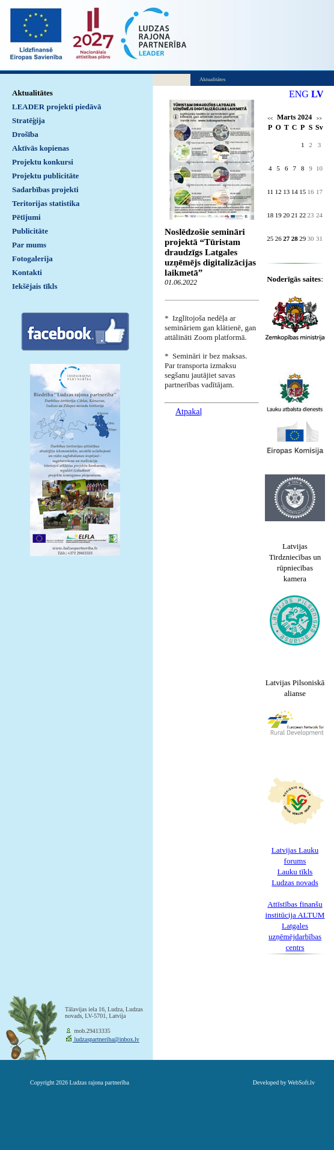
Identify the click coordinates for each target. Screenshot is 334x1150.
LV (317, 94)
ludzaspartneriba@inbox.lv (106, 1039)
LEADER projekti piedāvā (57, 106)
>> (319, 118)
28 (294, 238)
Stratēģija (28, 120)
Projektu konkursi (42, 161)
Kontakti (27, 272)
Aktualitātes (32, 92)
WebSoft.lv (301, 1082)
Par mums (29, 244)
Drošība (25, 134)
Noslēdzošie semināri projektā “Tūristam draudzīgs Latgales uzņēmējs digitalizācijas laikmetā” (210, 252)
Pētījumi (26, 217)
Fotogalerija (32, 258)
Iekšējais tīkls (34, 286)
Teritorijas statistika (46, 203)
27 (286, 238)
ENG (299, 94)
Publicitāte (30, 230)
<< (270, 118)
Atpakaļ (188, 411)
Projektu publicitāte (45, 175)
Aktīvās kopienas (40, 148)
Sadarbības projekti (45, 189)
